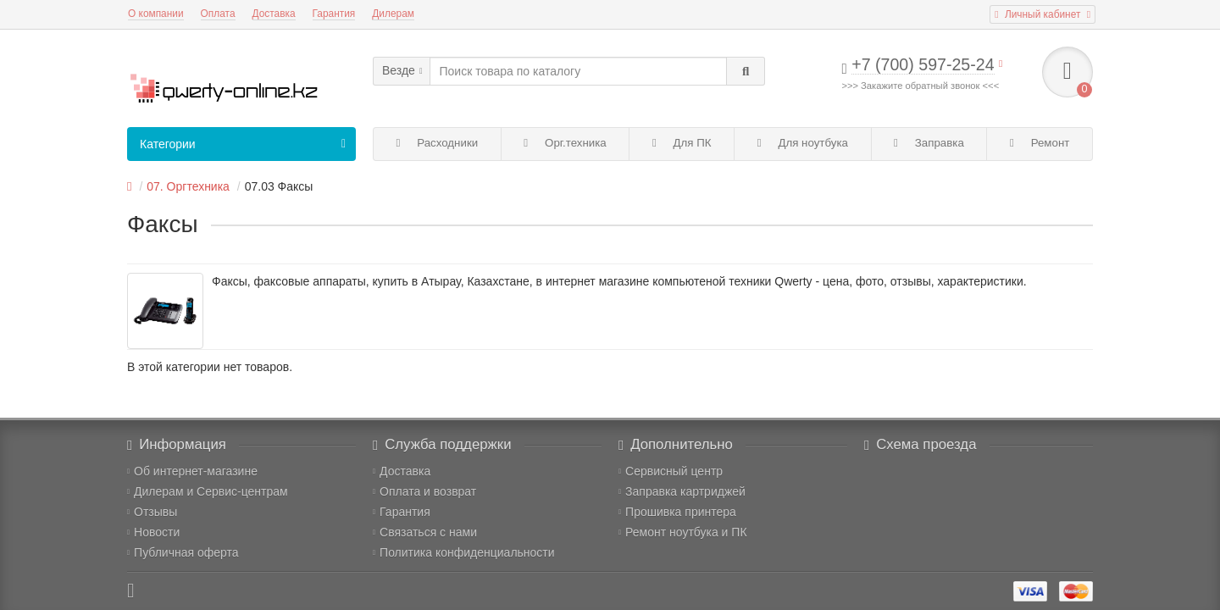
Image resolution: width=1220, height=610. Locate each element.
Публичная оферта (183, 552)
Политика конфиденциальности (464, 552)
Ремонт (1039, 142)
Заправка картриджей (682, 491)
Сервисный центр (670, 471)
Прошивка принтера (677, 511)
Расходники (437, 142)
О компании (156, 13)
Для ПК (682, 142)
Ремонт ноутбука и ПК (682, 532)
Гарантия (334, 13)
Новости (153, 532)
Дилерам (393, 13)
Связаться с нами (425, 532)
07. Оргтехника (188, 186)
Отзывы (152, 511)
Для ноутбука (802, 142)
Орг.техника (565, 142)
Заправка (929, 142)
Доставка (274, 13)
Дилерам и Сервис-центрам (207, 491)
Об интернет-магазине (192, 471)
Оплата (218, 13)
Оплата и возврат (424, 491)
